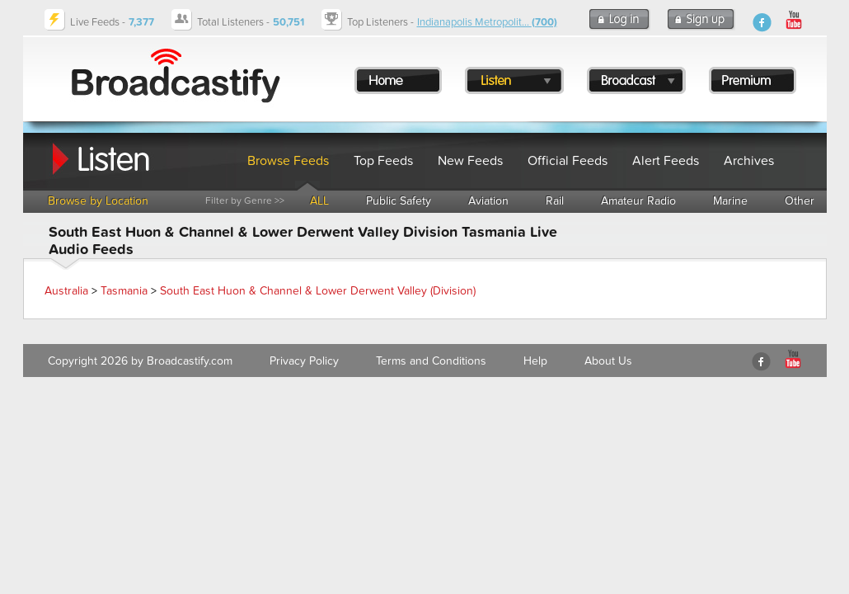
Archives (749, 161)
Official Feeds (567, 161)
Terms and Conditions (431, 361)
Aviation (488, 201)
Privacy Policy (304, 361)
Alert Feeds (665, 161)
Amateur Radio (638, 201)
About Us (608, 361)
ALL (319, 201)
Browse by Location (98, 201)
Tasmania (124, 291)
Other (799, 201)
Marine (730, 201)
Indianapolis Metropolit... (487, 22)
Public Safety (398, 201)
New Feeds (470, 161)
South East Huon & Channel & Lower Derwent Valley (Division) (318, 291)
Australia (66, 291)
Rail (555, 201)
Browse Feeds (288, 161)
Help (535, 361)
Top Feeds (383, 161)
